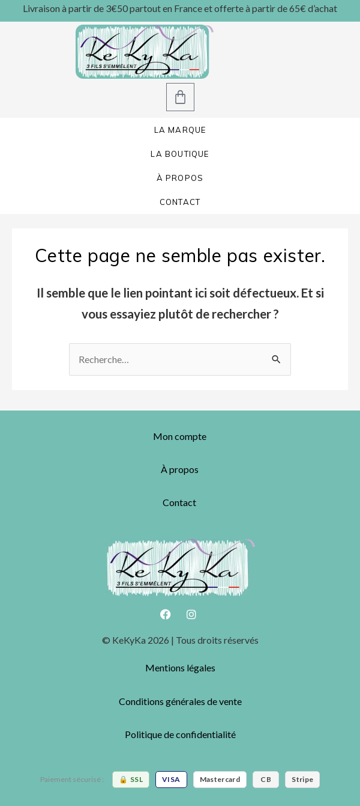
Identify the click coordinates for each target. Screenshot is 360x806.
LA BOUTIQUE (180, 154)
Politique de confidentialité (180, 734)
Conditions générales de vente (180, 701)
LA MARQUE (180, 130)
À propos (180, 469)
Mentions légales (180, 667)
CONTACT (180, 202)
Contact (179, 502)
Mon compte (179, 436)
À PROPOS (180, 178)
